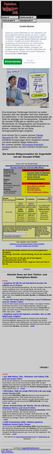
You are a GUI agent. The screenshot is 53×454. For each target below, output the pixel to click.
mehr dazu (22, 54)
